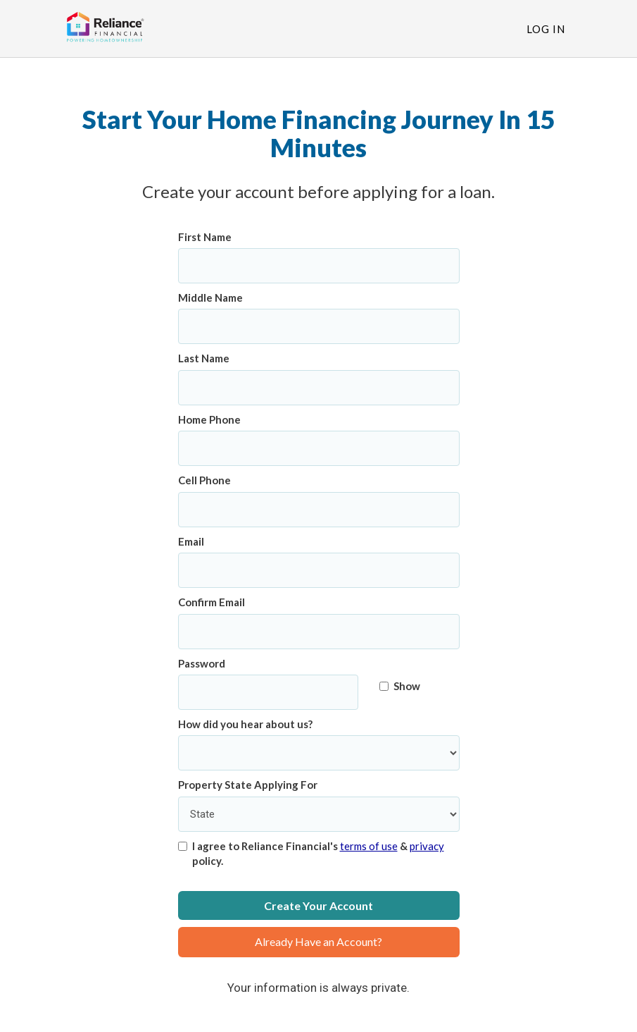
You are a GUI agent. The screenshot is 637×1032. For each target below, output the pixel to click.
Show (399, 686)
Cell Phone (204, 480)
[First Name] (319, 265)
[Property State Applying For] (319, 814)
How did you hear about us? (245, 724)
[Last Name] (319, 387)
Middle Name (210, 297)
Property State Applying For (247, 784)
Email (191, 541)
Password (201, 663)
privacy (427, 846)
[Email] (319, 570)
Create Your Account (318, 905)
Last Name (203, 358)
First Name (205, 237)
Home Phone (209, 419)
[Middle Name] (319, 326)
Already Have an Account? (318, 941)
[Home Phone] (319, 448)
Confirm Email (211, 602)
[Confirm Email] (319, 631)
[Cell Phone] (319, 509)
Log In (545, 29)
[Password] (268, 692)
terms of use (369, 846)
